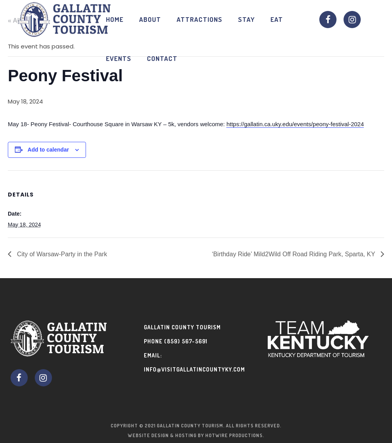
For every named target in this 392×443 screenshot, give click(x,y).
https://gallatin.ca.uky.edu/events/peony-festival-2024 (295, 124)
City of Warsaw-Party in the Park (61, 254)
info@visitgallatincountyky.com (194, 369)
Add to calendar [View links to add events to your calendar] (48, 149)
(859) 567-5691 (186, 341)
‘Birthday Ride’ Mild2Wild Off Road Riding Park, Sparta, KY (294, 254)
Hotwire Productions (234, 435)
